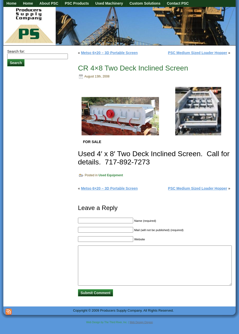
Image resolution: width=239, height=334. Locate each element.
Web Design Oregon (141, 330)
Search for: (16, 51)
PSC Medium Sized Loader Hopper (197, 53)
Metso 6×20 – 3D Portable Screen (109, 53)
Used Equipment (111, 175)
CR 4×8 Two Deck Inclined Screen (133, 68)
